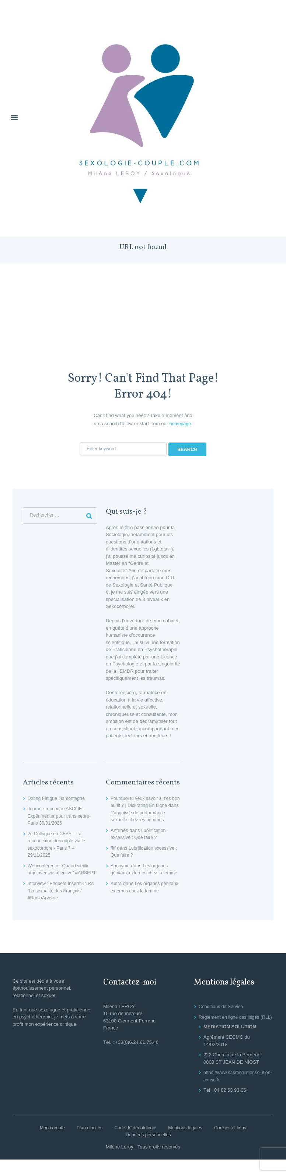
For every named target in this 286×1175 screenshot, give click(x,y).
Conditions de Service (222, 1014)
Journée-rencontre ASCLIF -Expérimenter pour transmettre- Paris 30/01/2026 (61, 817)
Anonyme (121, 867)
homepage (180, 424)
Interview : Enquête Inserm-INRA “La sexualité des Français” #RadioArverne (57, 899)
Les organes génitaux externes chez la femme (140, 874)
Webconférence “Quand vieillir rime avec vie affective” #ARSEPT (60, 874)
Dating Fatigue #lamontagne (58, 799)
